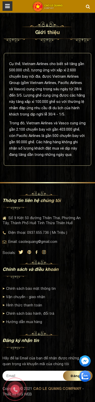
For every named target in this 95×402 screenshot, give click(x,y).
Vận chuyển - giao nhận (24, 297)
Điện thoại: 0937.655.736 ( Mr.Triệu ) (35, 233)
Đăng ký (78, 376)
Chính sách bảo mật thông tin (29, 288)
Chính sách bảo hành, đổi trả (28, 313)
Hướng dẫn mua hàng (22, 322)
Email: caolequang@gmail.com (30, 242)
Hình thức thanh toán (22, 305)
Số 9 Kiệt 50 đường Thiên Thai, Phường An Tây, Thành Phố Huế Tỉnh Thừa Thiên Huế (42, 220)
